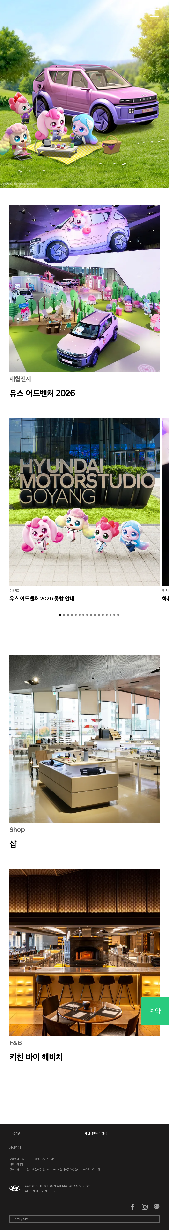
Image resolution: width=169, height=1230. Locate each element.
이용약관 (15, 1133)
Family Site (21, 1219)
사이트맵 (15, 1148)
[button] (60, 615)
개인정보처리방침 (96, 1133)
